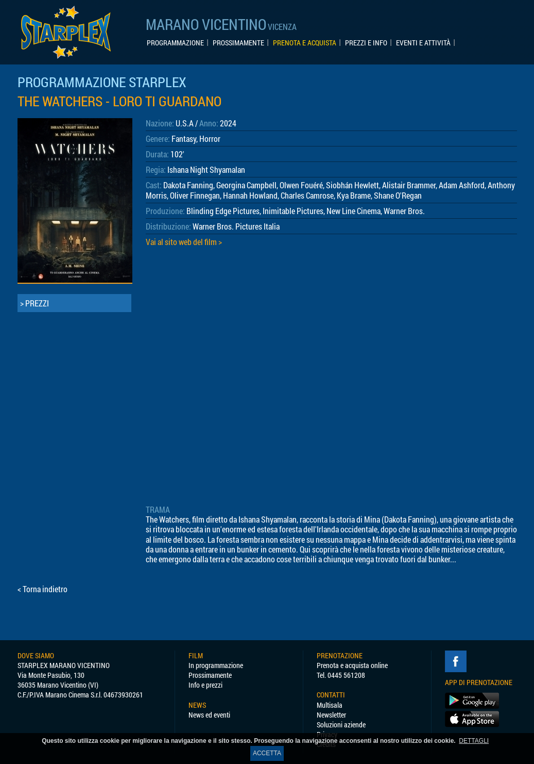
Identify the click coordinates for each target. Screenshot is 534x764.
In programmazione (215, 665)
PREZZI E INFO (366, 42)
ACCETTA (267, 753)
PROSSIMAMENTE (238, 42)
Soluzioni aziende (341, 724)
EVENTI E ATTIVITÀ (423, 42)
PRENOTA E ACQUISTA (304, 42)
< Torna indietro (42, 588)
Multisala (329, 705)
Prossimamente (210, 675)
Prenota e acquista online (352, 665)
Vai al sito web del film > (184, 241)
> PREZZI (34, 303)
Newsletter (331, 715)
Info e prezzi (205, 685)
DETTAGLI (474, 740)
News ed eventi (209, 715)
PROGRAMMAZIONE (175, 42)
